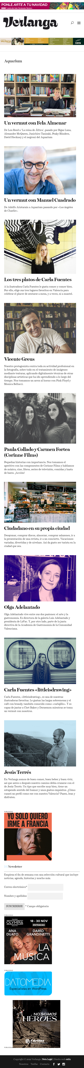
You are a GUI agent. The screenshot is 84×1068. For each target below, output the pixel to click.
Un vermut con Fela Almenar (35, 123)
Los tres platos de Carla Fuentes (37, 279)
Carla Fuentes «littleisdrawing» (37, 690)
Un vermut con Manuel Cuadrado (40, 200)
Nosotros (23, 1064)
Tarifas (34, 1064)
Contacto (44, 1064)
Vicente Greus (19, 359)
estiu (68, 1059)
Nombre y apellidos (15, 896)
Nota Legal (47, 1059)
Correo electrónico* (16, 887)
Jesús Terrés (17, 772)
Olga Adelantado (22, 607)
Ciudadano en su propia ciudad (37, 528)
